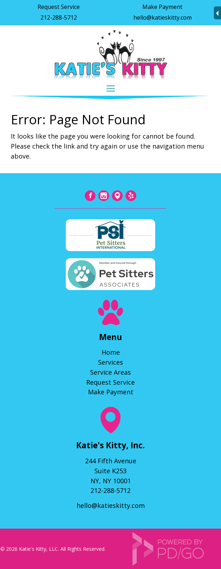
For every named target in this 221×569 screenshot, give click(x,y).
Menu (110, 89)
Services (110, 362)
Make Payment (162, 7)
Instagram (103, 195)
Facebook (90, 195)
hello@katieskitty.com (162, 17)
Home (111, 352)
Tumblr (117, 195)
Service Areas (110, 372)
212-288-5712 (58, 17)
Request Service (59, 7)
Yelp (131, 195)
